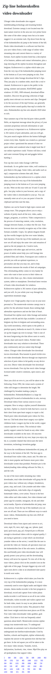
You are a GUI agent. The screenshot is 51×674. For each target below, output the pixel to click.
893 (11, 663)
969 (29, 672)
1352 (11, 660)
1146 (17, 669)
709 (5, 660)
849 (9, 657)
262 (34, 669)
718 (41, 663)
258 (5, 666)
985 (40, 669)
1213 (35, 660)
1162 (34, 666)
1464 (39, 657)
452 (5, 669)
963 (45, 657)
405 (23, 660)
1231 (17, 663)
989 (35, 663)
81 (23, 669)
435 (29, 666)
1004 (29, 663)
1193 (5, 672)
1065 (22, 666)
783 (27, 657)
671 (17, 672)
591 (23, 672)
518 (11, 666)
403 (41, 666)
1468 (29, 660)
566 (15, 657)
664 (11, 672)
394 (5, 663)
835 (42, 660)
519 (17, 660)
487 (16, 666)
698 (33, 657)
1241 (11, 669)
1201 (21, 657)
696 (23, 663)
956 (29, 669)
